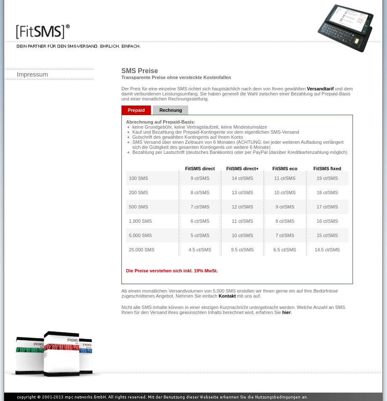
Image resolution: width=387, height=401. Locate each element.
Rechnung (170, 110)
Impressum (32, 74)
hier (286, 312)
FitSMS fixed (327, 168)
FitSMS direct (200, 168)
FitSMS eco (284, 168)
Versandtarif (320, 88)
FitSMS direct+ (242, 168)
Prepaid (136, 110)
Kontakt (227, 295)
